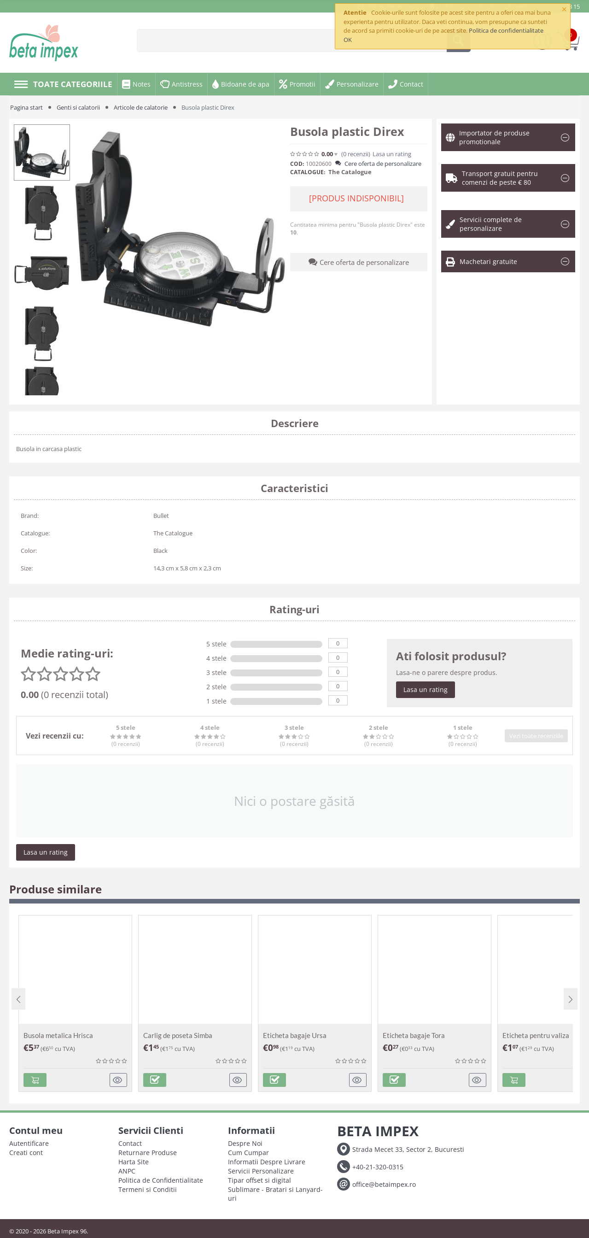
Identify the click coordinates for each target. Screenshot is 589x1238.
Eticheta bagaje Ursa (295, 1035)
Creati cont (26, 1152)
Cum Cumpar (248, 1152)
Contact (130, 1143)
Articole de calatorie (141, 107)
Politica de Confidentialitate (160, 1180)
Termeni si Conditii (147, 1189)
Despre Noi (245, 1143)
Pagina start (26, 107)
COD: (297, 164)
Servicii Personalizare (261, 1171)
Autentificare (29, 1143)
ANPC (126, 1171)
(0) (355, 154)
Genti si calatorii (78, 107)
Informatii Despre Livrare (266, 1161)
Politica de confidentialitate (506, 30)
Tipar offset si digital (259, 1180)
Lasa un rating (392, 154)
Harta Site (133, 1161)
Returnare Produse (147, 1152)
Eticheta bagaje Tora (414, 1035)
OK (348, 39)
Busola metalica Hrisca (58, 1035)
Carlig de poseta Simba (177, 1035)
